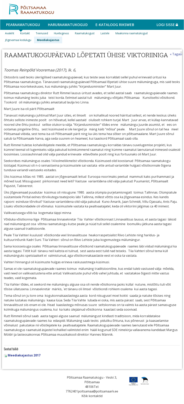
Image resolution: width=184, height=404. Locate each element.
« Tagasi (176, 54)
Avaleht (9, 33)
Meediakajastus (48, 40)
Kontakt (25, 33)
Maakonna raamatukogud (131, 33)
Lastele (104, 33)
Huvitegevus (61, 33)
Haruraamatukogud (68, 24)
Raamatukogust (85, 33)
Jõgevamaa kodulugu (18, 40)
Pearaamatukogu (23, 24)
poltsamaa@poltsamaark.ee (98, 391)
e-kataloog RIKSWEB (114, 24)
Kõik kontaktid (92, 396)
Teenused (42, 33)
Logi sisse (167, 24)
